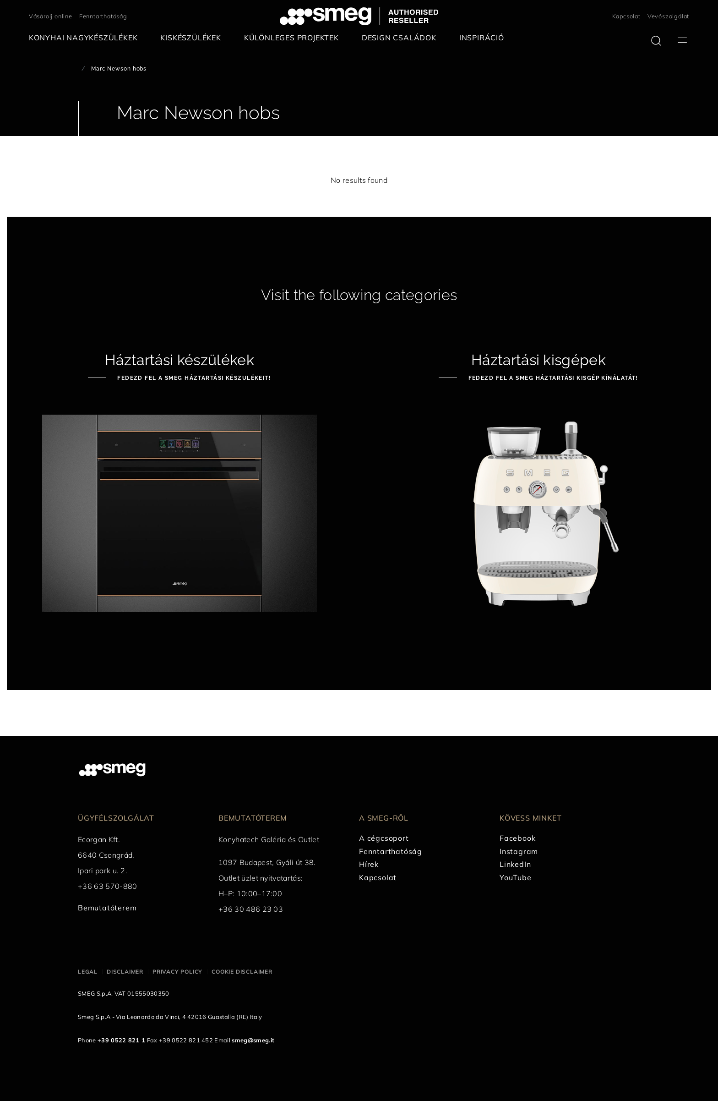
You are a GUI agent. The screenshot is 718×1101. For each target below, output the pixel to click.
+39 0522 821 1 (121, 1040)
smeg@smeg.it (253, 1040)
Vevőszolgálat (668, 16)
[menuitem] (85, 38)
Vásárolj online (50, 16)
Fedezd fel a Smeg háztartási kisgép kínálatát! (552, 378)
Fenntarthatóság (103, 16)
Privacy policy (177, 971)
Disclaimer (125, 971)
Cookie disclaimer (242, 971)
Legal (88, 971)
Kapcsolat (626, 16)
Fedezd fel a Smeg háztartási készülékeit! (193, 378)
